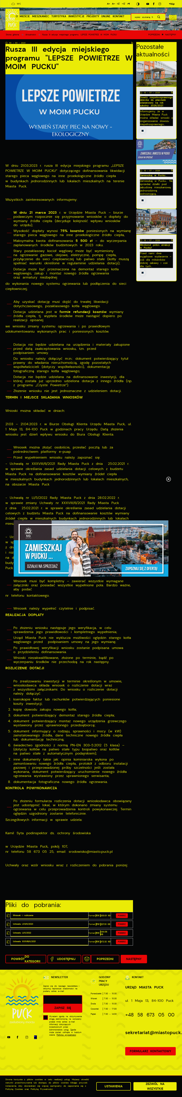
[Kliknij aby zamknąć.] (168, 479)
